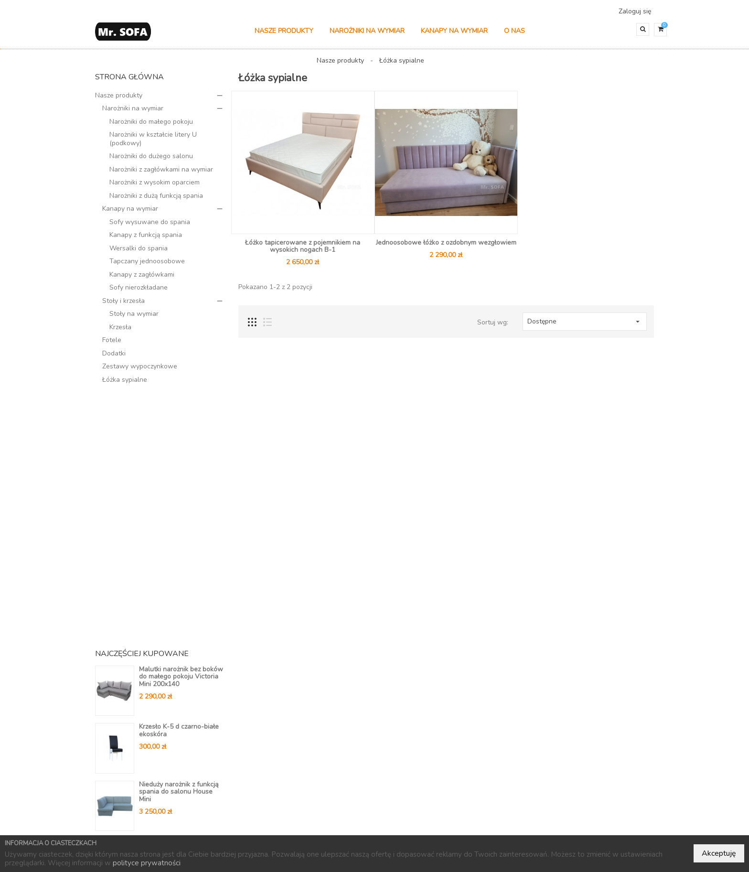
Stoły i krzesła (123, 305)
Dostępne (584, 325)
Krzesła (120, 331)
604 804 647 (529, 774)
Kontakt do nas (292, 754)
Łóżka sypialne (124, 383)
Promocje (301, 825)
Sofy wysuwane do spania (149, 226)
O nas (514, 35)
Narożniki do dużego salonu (151, 160)
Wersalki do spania (138, 252)
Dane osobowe (407, 726)
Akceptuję (719, 853)
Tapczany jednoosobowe (147, 265)
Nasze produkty (284, 35)
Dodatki (114, 357)
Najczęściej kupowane (421, 825)
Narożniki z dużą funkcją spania (156, 200)
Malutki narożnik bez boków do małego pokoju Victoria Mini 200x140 (181, 426)
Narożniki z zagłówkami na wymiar (161, 173)
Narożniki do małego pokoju (151, 125)
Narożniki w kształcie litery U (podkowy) (153, 143)
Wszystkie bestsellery (186, 654)
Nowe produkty (351, 825)
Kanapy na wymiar (454, 35)
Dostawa (282, 740)
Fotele (111, 344)
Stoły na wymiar (134, 318)
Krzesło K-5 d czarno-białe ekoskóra (179, 480)
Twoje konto (411, 708)
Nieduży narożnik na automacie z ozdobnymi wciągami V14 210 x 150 (176, 599)
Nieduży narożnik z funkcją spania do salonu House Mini (178, 541)
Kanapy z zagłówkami (141, 278)
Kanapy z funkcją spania (145, 239)
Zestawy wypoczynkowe (139, 371)
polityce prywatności (147, 863)
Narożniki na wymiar (367, 35)
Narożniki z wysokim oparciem (154, 187)
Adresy (394, 779)
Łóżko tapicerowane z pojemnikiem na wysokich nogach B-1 (302, 250)
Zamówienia (401, 740)
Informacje (294, 708)
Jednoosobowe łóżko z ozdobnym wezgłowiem (446, 246)
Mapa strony (288, 768)
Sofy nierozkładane (138, 292)
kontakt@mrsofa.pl (538, 788)
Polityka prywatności (301, 726)
